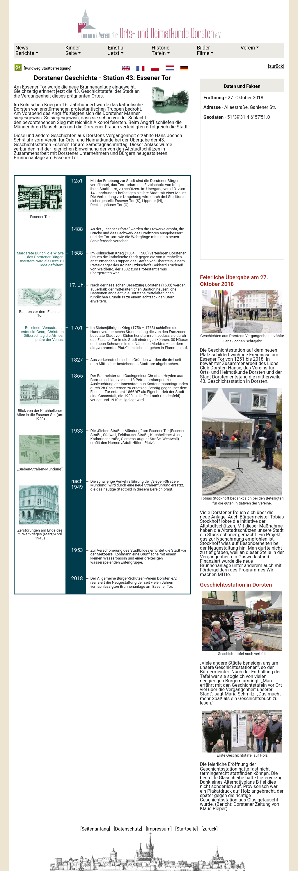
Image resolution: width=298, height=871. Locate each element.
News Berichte (24, 50)
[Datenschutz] (128, 829)
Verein (248, 48)
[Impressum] (159, 829)
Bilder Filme (203, 50)
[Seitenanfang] (95, 829)
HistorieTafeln (160, 50)
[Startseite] (186, 829)
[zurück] (209, 829)
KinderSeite (72, 50)
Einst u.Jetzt (116, 50)
